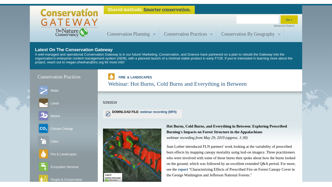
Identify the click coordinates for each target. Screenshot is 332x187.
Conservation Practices (185, 34)
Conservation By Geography (248, 34)
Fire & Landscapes (64, 154)
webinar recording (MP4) (158, 112)
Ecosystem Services (65, 167)
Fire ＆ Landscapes (130, 76)
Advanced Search (284, 25)
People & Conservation (66, 180)
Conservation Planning (128, 34)
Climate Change (62, 129)
